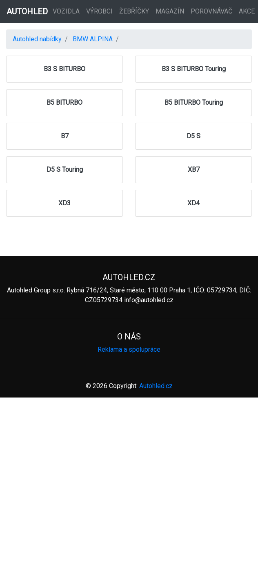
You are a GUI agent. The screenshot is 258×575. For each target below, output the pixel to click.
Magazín (170, 11)
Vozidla (66, 11)
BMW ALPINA (93, 39)
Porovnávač (211, 11)
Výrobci (99, 11)
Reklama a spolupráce (129, 349)
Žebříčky (134, 11)
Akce (247, 11)
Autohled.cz (156, 386)
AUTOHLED (27, 11)
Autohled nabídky (37, 39)
